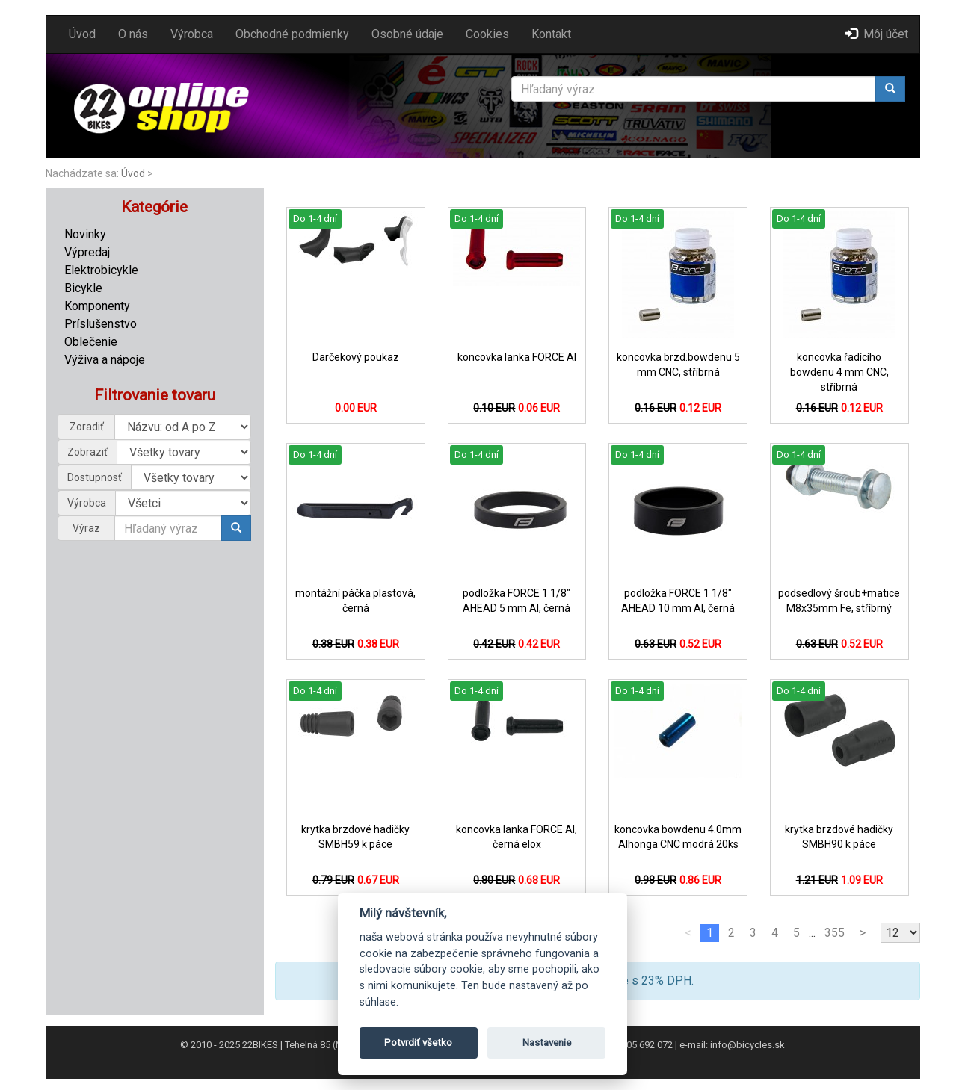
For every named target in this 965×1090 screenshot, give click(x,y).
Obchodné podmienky (292, 34)
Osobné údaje (407, 34)
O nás (133, 34)
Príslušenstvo (100, 324)
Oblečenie (90, 342)
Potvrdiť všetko (418, 1042)
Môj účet (876, 34)
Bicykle (83, 288)
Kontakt (551, 34)
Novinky (85, 234)
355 (834, 933)
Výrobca (191, 34)
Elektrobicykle (101, 270)
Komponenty (97, 306)
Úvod (82, 34)
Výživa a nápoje (104, 360)
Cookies (487, 34)
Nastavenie (546, 1042)
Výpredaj (87, 252)
